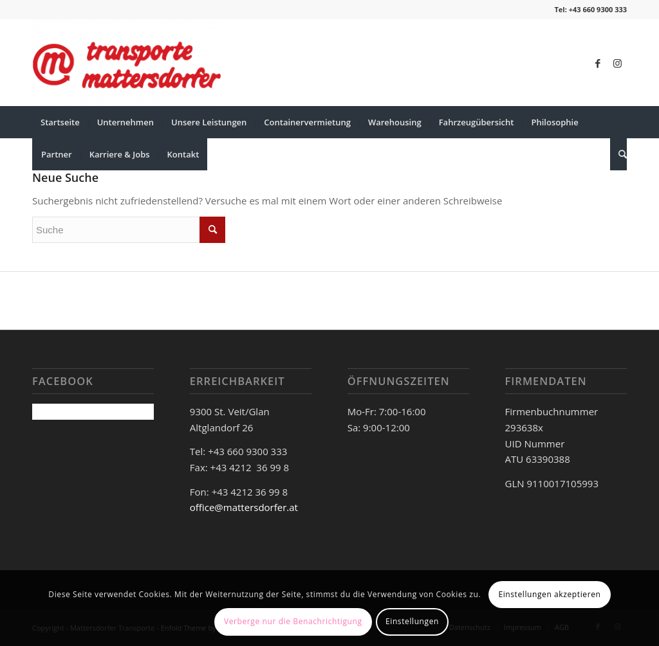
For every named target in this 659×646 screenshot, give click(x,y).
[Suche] (618, 154)
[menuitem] (60, 122)
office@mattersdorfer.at (244, 507)
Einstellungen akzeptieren (549, 594)
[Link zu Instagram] (617, 63)
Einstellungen (412, 621)
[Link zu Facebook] (598, 63)
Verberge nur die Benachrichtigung (293, 621)
